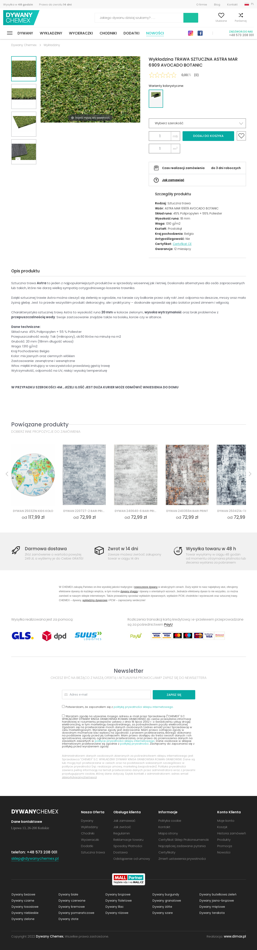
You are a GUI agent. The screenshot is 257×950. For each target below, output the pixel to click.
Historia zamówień (231, 833)
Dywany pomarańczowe (76, 912)
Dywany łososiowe (24, 906)
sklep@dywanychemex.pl (79, 777)
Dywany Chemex (21, 18)
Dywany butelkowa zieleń (217, 894)
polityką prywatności (134, 743)
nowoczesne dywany (146, 587)
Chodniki (108, 33)
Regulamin (121, 833)
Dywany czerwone (71, 900)
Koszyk (249, 21)
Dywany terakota (211, 912)
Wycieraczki (81, 33)
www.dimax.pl (235, 936)
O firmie (201, 5)
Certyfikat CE (182, 244)
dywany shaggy (129, 591)
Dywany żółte (162, 906)
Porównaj (231, 21)
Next (19, 169)
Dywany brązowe (117, 894)
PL (252, 4)
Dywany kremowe (71, 906)
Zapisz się (179, 694)
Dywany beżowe (23, 894)
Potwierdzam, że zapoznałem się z (117, 706)
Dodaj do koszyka (208, 136)
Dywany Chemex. (50, 936)
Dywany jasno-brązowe (216, 900)
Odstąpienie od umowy (131, 858)
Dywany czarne (22, 900)
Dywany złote (68, 919)
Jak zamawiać (173, 180)
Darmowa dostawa (47, 549)
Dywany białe (68, 894)
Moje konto (191, 21)
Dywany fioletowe (118, 900)
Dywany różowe (116, 912)
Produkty (224, 839)
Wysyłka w (18, 5)
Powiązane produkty (40, 424)
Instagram (190, 33)
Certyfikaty (166, 852)
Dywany (25, 33)
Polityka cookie (169, 820)
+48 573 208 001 (241, 35)
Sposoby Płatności (127, 846)
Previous (28, 169)
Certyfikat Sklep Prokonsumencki (183, 839)
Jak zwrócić (122, 826)
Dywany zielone (22, 919)
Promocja (224, 846)
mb (175, 136)
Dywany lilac (114, 906)
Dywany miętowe (212, 906)
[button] (197, 123)
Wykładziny (51, 33)
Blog (217, 5)
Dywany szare (162, 912)
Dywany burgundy (165, 894)
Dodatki (131, 33)
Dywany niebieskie (24, 912)
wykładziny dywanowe (94, 600)
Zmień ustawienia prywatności (182, 858)
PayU (168, 624)
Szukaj (166, 18)
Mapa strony (168, 833)
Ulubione (211, 21)
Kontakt (232, 5)
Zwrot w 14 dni (123, 549)
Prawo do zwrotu (55, 5)
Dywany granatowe (166, 900)
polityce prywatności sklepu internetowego (125, 741)
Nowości (155, 33)
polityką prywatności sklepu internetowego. (143, 707)
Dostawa (120, 852)
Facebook (200, 33)
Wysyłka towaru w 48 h (212, 549)
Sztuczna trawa (93, 852)
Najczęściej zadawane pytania (182, 846)
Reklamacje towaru (128, 839)
